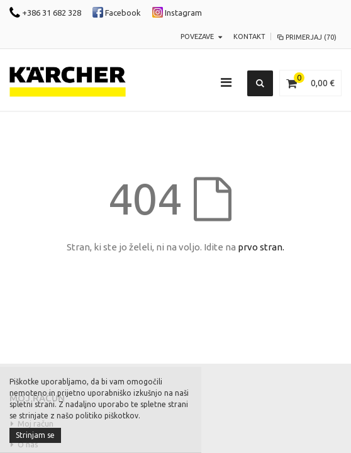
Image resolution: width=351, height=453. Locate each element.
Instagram (177, 12)
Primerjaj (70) (306, 37)
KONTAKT (249, 36)
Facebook (116, 12)
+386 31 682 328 (45, 12)
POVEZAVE (197, 36)
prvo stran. (261, 247)
